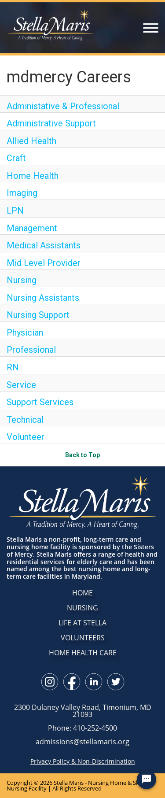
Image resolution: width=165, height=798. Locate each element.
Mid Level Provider (44, 263)
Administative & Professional (63, 106)
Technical (25, 419)
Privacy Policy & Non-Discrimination (82, 761)
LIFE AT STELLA (82, 622)
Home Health (33, 175)
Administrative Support (51, 123)
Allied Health (31, 141)
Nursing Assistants (43, 297)
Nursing (22, 280)
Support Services (40, 402)
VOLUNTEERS (83, 637)
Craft (16, 158)
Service (21, 385)
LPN (15, 210)
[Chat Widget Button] (146, 779)
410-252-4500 (95, 728)
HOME (82, 592)
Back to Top (82, 454)
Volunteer (25, 437)
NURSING (82, 607)
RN (13, 367)
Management (32, 228)
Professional (31, 349)
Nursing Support (38, 315)
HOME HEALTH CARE (83, 652)
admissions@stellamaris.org (82, 741)
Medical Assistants (44, 245)
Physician (25, 332)
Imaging (22, 193)
